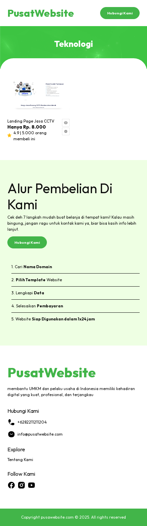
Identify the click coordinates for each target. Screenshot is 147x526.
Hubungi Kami (120, 13)
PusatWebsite (40, 13)
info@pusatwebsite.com (35, 434)
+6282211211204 (27, 422)
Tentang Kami (20, 459)
